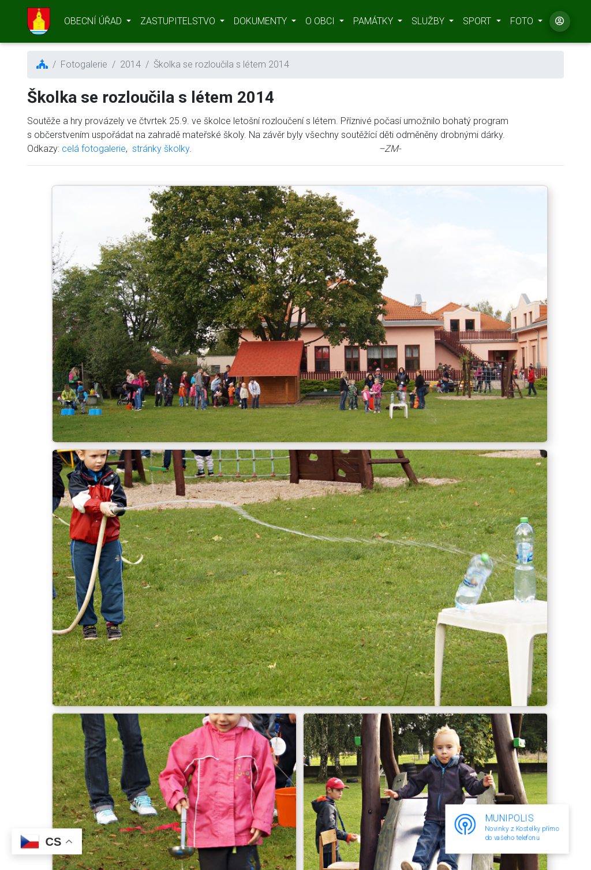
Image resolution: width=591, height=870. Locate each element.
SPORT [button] (478, 23)
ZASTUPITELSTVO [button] (179, 23)
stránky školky (160, 148)
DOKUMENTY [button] (261, 23)
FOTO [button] (523, 23)
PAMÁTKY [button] (374, 23)
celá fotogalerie (94, 148)
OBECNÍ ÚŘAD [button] (94, 23)
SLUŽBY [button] (429, 23)
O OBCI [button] (321, 23)
